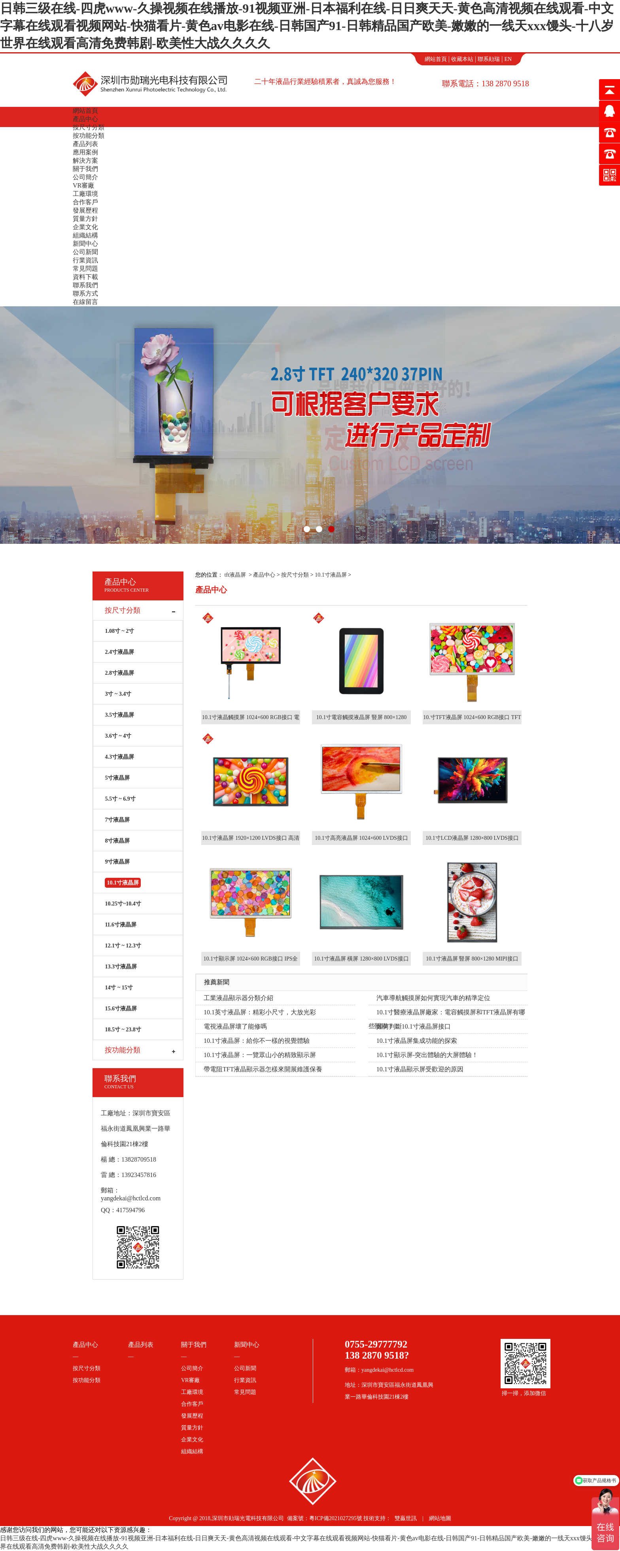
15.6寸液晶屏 (121, 1009)
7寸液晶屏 (117, 820)
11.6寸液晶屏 (120, 925)
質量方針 (85, 218)
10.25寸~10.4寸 (123, 904)
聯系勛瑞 (489, 59)
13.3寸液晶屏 (121, 967)
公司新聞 (85, 252)
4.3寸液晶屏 (119, 757)
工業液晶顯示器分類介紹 (238, 998)
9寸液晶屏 (117, 862)
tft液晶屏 (235, 575)
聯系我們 (85, 285)
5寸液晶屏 (117, 778)
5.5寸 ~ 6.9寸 (120, 799)
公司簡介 (85, 177)
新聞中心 (85, 243)
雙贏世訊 (406, 1518)
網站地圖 (440, 1518)
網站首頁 (436, 59)
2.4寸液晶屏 (119, 652)
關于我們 (85, 168)
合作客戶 (85, 202)
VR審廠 (83, 185)
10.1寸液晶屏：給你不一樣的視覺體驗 (257, 1040)
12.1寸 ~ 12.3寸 (123, 946)
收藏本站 (462, 59)
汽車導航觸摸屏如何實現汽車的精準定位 (433, 998)
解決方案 (85, 160)
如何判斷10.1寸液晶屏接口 (413, 1026)
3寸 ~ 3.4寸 (118, 694)
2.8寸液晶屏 (119, 673)
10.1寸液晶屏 (331, 575)
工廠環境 (85, 193)
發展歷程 (85, 210)
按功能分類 (88, 135)
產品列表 (85, 143)
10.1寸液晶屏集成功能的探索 (416, 1040)
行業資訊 (85, 260)
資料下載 (85, 276)
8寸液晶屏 (117, 841)
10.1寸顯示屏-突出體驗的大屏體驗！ (427, 1055)
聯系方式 (85, 293)
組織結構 (85, 235)
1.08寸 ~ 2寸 (119, 631)
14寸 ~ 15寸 (118, 988)
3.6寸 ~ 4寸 (118, 736)
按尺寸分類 (88, 127)
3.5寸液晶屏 (119, 715)
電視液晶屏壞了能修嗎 (235, 1026)
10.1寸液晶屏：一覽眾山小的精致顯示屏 (260, 1055)
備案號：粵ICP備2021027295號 (324, 1518)
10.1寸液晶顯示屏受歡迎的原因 (419, 1069)
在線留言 (85, 301)
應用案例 (85, 152)
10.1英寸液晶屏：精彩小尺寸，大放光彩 (260, 1012)
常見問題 (85, 268)
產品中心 (85, 119)
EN (508, 59)
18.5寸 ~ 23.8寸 (123, 1030)
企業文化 (85, 227)
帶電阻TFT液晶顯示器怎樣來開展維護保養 (263, 1069)
